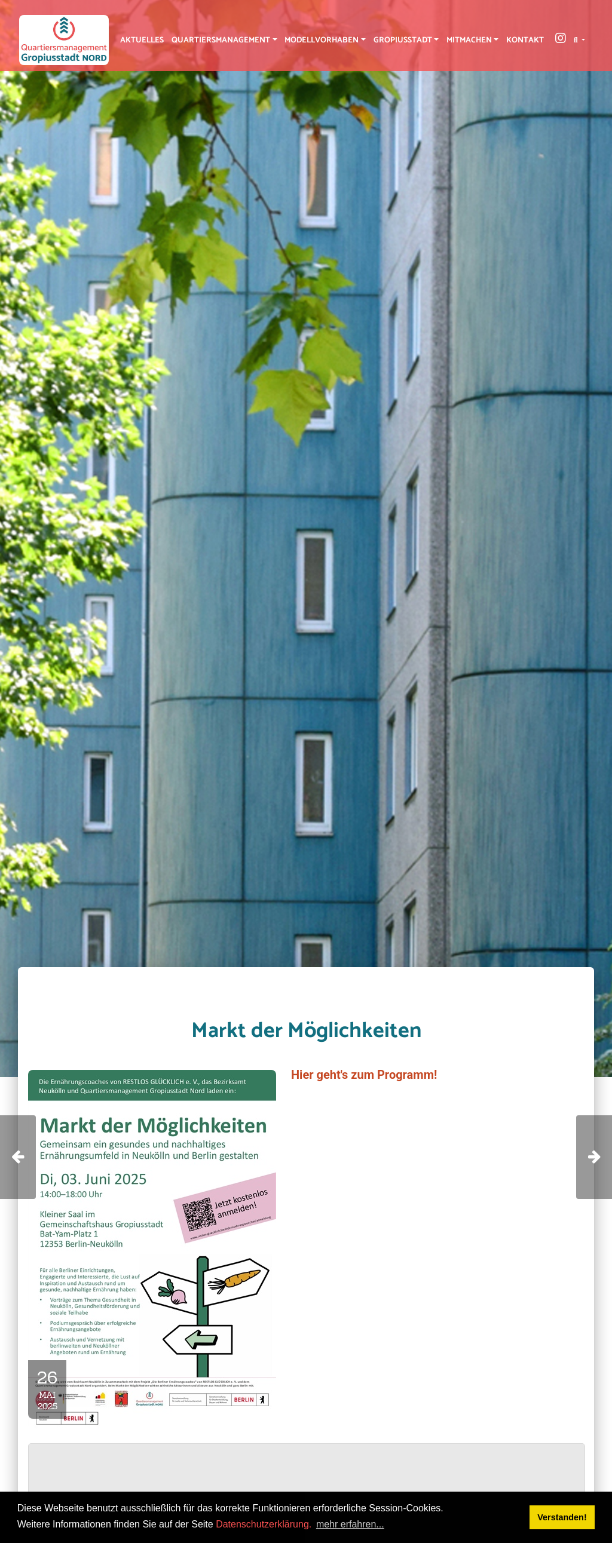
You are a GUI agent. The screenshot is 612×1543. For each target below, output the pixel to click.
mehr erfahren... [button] (350, 1524)
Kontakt (525, 40)
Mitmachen (469, 40)
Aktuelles (142, 40)
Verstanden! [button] (561, 1517)
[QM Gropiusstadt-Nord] (64, 40)
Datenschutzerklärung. (263, 1524)
